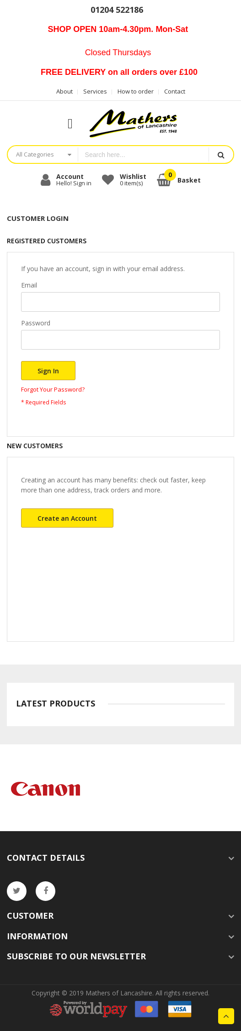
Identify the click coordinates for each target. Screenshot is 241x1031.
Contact (174, 91)
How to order (136, 91)
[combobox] (143, 154)
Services (95, 91)
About (64, 91)
